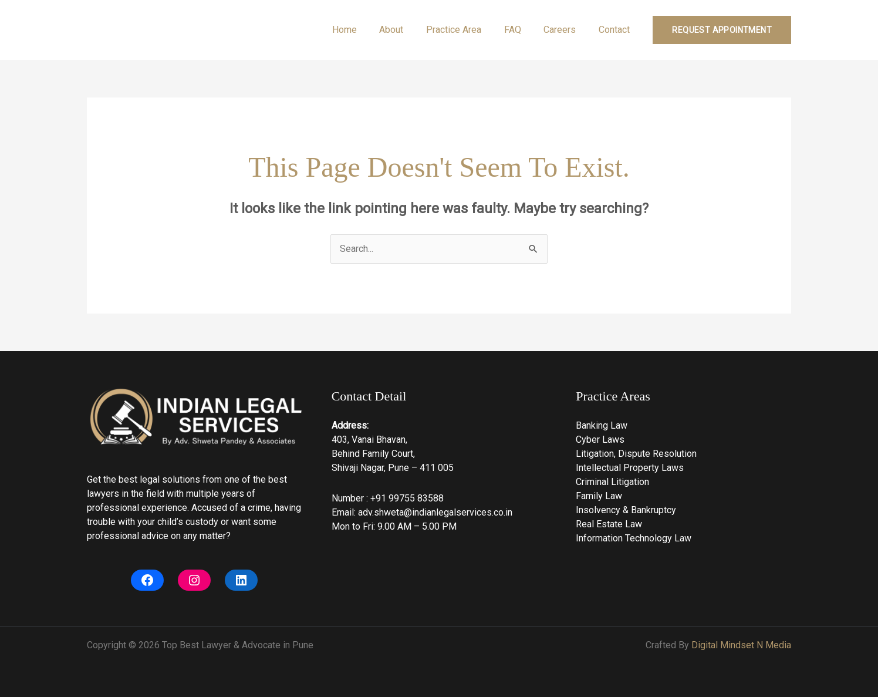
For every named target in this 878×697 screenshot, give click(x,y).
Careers (565, 29)
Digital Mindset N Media (741, 645)
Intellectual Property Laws (630, 467)
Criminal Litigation (612, 481)
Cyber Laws (600, 439)
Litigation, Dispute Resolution (636, 453)
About (409, 29)
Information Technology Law (633, 538)
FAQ (522, 29)
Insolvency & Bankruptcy (626, 510)
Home (365, 29)
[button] (722, 30)
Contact (616, 29)
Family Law (599, 495)
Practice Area (467, 29)
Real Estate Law (609, 524)
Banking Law (601, 425)
